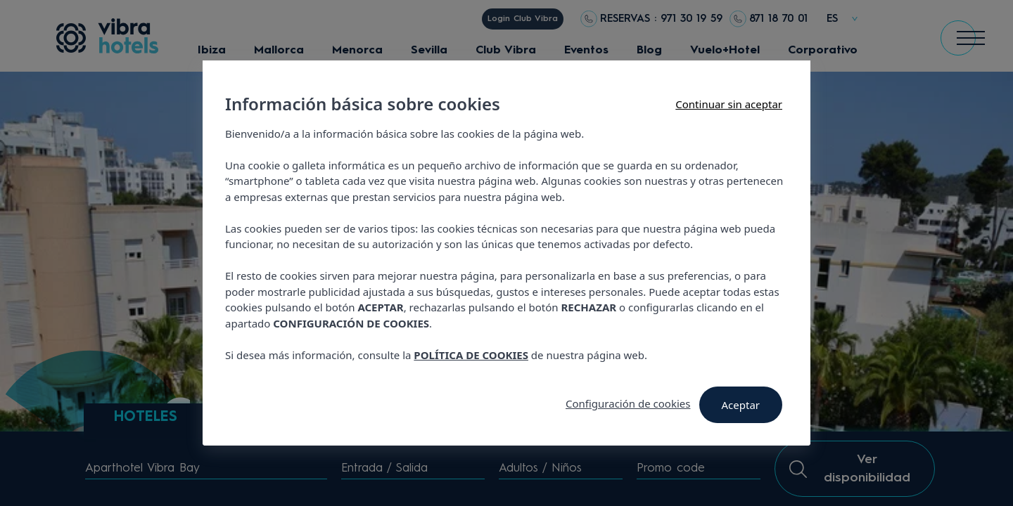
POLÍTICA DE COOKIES (471, 355)
